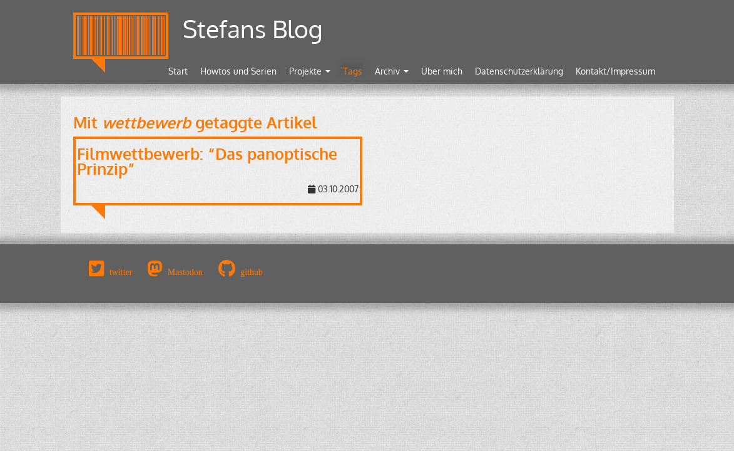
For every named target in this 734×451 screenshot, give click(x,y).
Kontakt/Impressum (615, 71)
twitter (121, 271)
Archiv (392, 71)
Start (178, 71)
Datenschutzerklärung (519, 71)
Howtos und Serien (238, 71)
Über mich (441, 71)
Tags (352, 71)
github (251, 271)
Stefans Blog (253, 28)
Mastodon (185, 271)
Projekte (309, 71)
